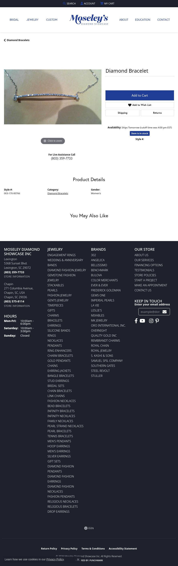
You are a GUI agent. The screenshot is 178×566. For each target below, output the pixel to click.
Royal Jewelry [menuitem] (101, 351)
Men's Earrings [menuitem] (59, 451)
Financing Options (149, 265)
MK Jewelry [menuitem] (99, 320)
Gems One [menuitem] (98, 295)
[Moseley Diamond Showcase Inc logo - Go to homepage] (89, 19)
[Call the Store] (14, 272)
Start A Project (146, 280)
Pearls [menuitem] (52, 290)
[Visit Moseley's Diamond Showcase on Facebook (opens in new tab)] (136, 321)
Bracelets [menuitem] (55, 320)
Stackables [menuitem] (56, 285)
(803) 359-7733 (62, 158)
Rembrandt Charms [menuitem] (105, 340)
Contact (163, 20)
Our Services (144, 260)
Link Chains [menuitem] (56, 396)
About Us (141, 255)
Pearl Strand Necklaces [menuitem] (66, 426)
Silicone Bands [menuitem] (59, 330)
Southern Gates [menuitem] (103, 366)
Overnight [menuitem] (99, 330)
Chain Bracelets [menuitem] (60, 391)
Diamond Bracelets (18, 40)
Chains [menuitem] (53, 366)
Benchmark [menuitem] (99, 270)
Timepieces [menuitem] (55, 305)
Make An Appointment (151, 285)
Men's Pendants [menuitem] (59, 441)
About (123, 20)
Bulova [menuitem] (96, 275)
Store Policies (145, 275)
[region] (52, 97)
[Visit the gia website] (89, 528)
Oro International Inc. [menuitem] (108, 325)
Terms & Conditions (93, 548)
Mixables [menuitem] (97, 315)
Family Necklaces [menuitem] (60, 421)
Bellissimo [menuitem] (99, 265)
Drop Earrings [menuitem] (59, 511)
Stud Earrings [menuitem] (58, 381)
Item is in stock (139, 133)
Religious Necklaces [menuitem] (63, 501)
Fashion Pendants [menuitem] (61, 496)
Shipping (122, 112)
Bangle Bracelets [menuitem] (61, 376)
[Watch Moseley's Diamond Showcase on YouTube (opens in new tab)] (142, 321)
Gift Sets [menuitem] (54, 461)
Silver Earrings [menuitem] (59, 456)
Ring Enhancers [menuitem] (60, 351)
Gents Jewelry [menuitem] (58, 300)
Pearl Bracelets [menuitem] (60, 431)
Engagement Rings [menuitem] (62, 255)
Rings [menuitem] (52, 335)
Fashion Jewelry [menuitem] (60, 295)
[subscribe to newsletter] (164, 311)
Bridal (14, 20)
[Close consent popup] (78, 559)
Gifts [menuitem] (51, 310)
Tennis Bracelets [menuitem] (60, 436)
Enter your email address (152, 304)
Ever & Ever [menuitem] (99, 285)
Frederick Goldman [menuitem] (106, 290)
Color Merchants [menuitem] (104, 280)
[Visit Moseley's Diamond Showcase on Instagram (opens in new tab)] (151, 321)
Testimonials (144, 270)
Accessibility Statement (123, 548)
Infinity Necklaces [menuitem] (61, 416)
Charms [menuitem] (53, 315)
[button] (70, 3)
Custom (51, 20)
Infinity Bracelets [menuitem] (61, 411)
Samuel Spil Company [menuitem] (107, 361)
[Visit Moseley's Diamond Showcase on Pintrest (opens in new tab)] (157, 321)
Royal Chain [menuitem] (100, 345)
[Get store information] (17, 276)
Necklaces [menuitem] (55, 340)
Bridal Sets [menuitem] (56, 386)
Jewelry (32, 20)
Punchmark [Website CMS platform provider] (96, 560)
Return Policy (49, 548)
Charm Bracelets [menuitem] (60, 356)
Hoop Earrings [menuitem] (59, 446)
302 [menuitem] (93, 255)
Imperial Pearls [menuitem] (102, 300)
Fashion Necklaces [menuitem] (62, 401)
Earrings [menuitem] (54, 325)
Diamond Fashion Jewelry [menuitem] (67, 270)
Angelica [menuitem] (97, 260)
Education (142, 20)
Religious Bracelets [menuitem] (63, 506)
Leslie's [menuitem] (96, 310)
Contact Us (143, 290)
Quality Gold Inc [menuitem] (104, 335)
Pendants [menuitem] (55, 345)
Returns (157, 112)
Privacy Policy (69, 548)
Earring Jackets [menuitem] (59, 371)
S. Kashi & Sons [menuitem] (102, 356)
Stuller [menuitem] (96, 376)
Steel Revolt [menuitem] (100, 371)
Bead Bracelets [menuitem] (59, 406)
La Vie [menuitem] (95, 305)
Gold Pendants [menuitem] (59, 361)
